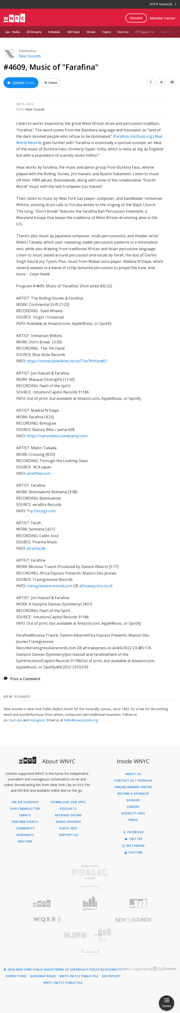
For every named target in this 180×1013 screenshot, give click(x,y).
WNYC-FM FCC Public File (79, 976)
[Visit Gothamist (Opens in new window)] (90, 903)
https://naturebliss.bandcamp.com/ (57, 435)
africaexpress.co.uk (96, 585)
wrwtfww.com (38, 473)
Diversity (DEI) (133, 813)
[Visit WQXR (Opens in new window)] (47, 920)
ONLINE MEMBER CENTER (133, 787)
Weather (25, 841)
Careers (133, 806)
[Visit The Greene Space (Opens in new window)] (133, 935)
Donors (133, 800)
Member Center (162, 18)
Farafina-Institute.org (133, 136)
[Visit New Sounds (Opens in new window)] (133, 920)
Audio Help (68, 828)
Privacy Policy (88, 969)
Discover (123, 32)
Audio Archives (68, 821)
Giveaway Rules (43, 976)
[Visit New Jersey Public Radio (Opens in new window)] (47, 935)
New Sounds (30, 56)
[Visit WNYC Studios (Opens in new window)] (138, 903)
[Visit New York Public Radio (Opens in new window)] (90, 872)
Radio (16, 32)
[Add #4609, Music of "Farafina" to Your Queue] (51, 82)
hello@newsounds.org (81, 720)
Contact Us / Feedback (133, 780)
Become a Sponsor (133, 793)
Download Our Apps (68, 802)
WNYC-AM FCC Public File (63, 982)
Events (25, 815)
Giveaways (25, 835)
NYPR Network (163, 4)
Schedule (54, 32)
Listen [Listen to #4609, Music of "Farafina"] (20, 82)
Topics (106, 32)
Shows (90, 32)
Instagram (37, 720)
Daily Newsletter (25, 808)
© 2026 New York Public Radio (29, 969)
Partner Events (25, 821)
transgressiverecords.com (49, 585)
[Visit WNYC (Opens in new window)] (41, 903)
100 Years (73, 32)
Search (165, 32)
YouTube (15, 720)
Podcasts (68, 808)
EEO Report (111, 976)
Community (25, 828)
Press (133, 820)
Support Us (145, 32)
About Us (133, 774)
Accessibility (111, 969)
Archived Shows (68, 815)
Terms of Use (65, 969)
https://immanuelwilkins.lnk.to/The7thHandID (67, 361)
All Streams (34, 32)
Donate (136, 18)
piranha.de (36, 548)
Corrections (16, 976)
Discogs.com (45, 510)
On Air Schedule (25, 802)
